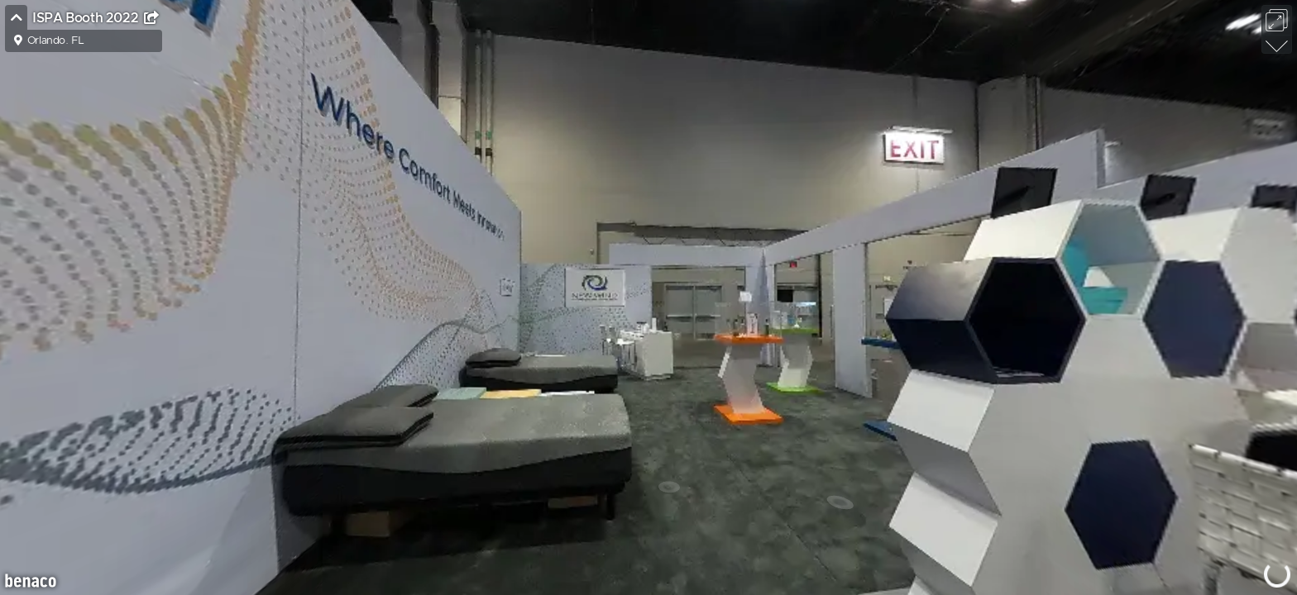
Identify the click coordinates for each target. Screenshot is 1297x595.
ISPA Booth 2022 (86, 18)
